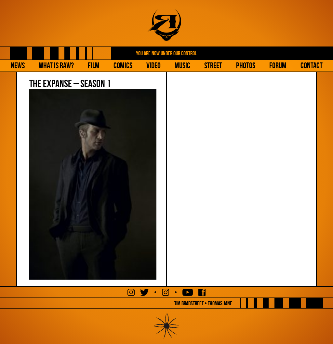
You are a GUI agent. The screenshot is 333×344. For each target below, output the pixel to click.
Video (153, 65)
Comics (122, 65)
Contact (311, 65)
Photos (245, 65)
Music (182, 65)
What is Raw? (56, 65)
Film (94, 65)
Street (213, 65)
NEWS (18, 65)
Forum (277, 65)
